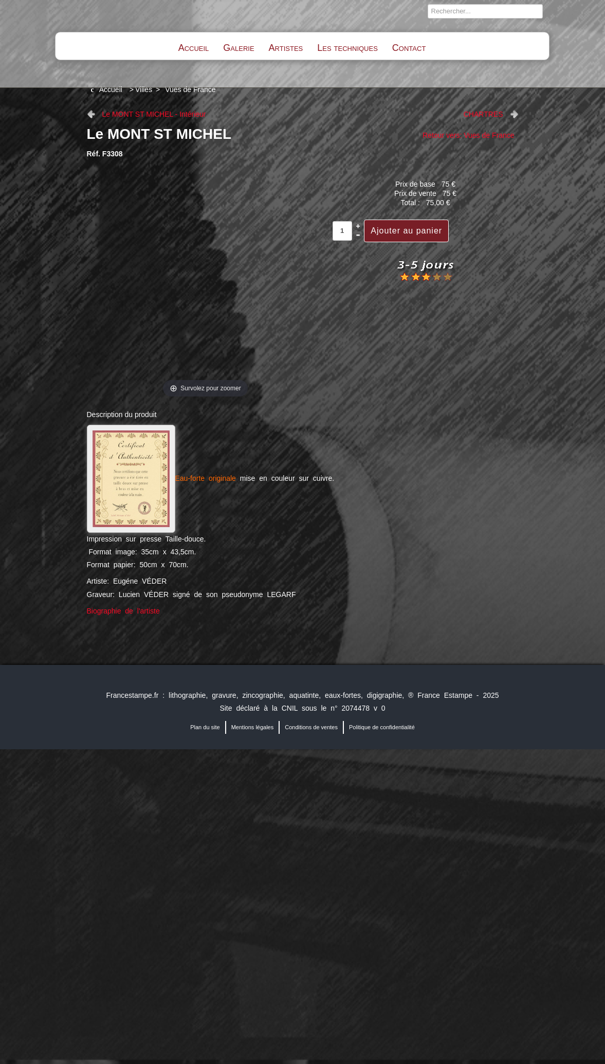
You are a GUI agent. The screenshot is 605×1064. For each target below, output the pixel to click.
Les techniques (347, 48)
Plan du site (204, 727)
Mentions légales (252, 727)
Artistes (286, 48)
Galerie (238, 48)
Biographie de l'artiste (123, 611)
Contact (409, 48)
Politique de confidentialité (382, 727)
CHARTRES (483, 114)
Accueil (193, 48)
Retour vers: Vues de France (468, 135)
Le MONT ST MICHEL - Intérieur (154, 114)
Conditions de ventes (311, 727)
